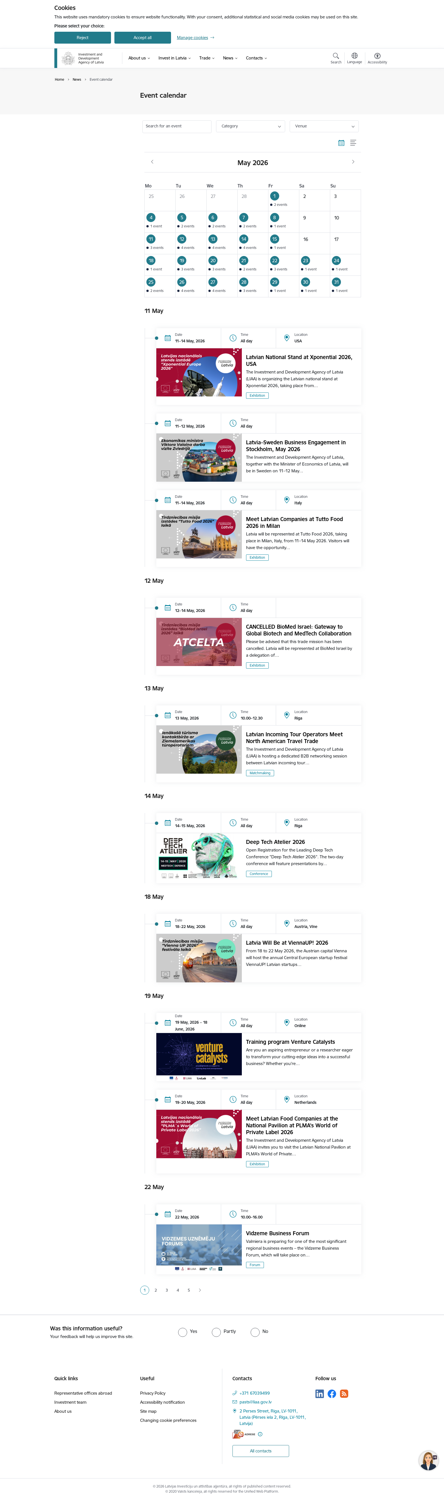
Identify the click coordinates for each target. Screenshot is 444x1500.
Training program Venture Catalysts (290, 1041)
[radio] (187, 1331)
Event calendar (74, 95)
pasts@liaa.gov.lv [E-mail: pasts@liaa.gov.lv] (256, 1402)
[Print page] (376, 93)
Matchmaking (260, 773)
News (65, 105)
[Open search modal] (336, 59)
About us (63, 1411)
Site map (148, 1411)
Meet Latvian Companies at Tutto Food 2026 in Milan (294, 522)
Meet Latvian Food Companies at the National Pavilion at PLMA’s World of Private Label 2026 (292, 1125)
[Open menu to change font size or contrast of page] (377, 59)
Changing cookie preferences (168, 1420)
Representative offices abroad (83, 1393)
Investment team (70, 1402)
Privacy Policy (152, 1393)
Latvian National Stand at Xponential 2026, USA (299, 360)
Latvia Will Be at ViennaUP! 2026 (287, 942)
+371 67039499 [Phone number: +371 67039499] (255, 1393)
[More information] (260, 1434)
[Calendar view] (341, 143)
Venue (301, 126)
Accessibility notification (162, 1402)
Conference (259, 874)
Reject (82, 37)
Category (230, 126)
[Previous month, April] (152, 162)
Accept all (142, 37)
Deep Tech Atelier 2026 (275, 841)
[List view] (353, 143)
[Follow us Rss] (344, 1394)
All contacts (261, 1451)
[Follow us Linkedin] (319, 1394)
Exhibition (257, 395)
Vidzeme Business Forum (277, 1233)
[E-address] (243, 1434)
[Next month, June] (353, 162)
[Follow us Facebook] (332, 1394)
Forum (255, 1265)
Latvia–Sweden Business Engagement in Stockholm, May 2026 (296, 446)
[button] (283, 200)
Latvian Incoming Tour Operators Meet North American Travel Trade (294, 737)
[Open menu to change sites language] (354, 58)
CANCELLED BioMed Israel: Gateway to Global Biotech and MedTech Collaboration (298, 630)
